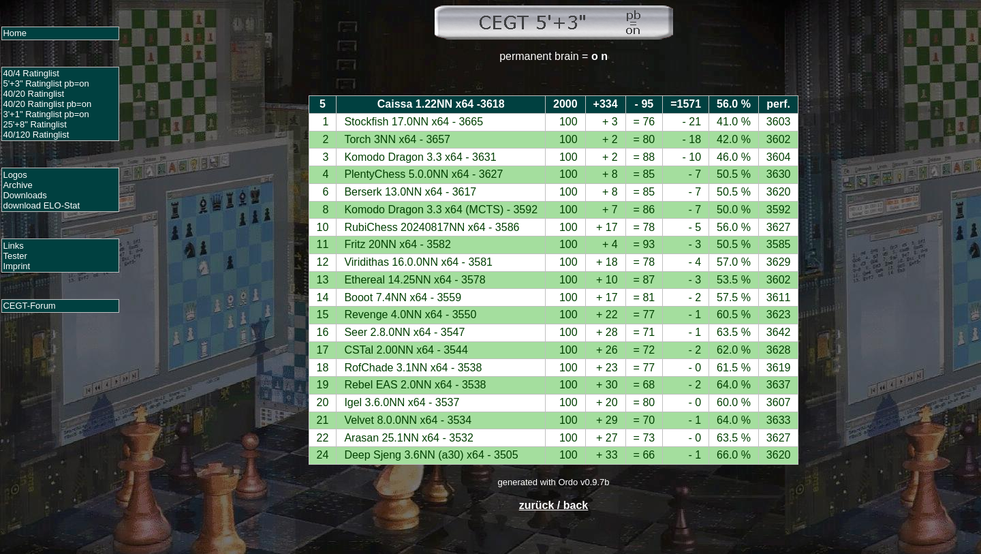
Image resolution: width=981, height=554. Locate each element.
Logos (15, 175)
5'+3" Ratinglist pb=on (46, 83)
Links (13, 246)
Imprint (16, 266)
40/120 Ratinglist (36, 134)
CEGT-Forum (29, 306)
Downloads (24, 195)
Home (15, 33)
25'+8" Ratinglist (34, 124)
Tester (15, 256)
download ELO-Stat (41, 205)
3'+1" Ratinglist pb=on (46, 114)
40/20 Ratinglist (33, 94)
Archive (17, 185)
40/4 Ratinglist (31, 73)
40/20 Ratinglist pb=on (47, 104)
